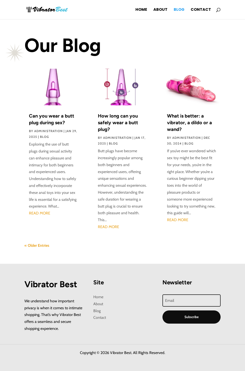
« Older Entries (36, 245)
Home (141, 10)
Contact (201, 10)
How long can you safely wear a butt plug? (118, 122)
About (160, 10)
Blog (179, 10)
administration (48, 131)
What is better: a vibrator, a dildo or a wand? (189, 122)
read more (39, 213)
